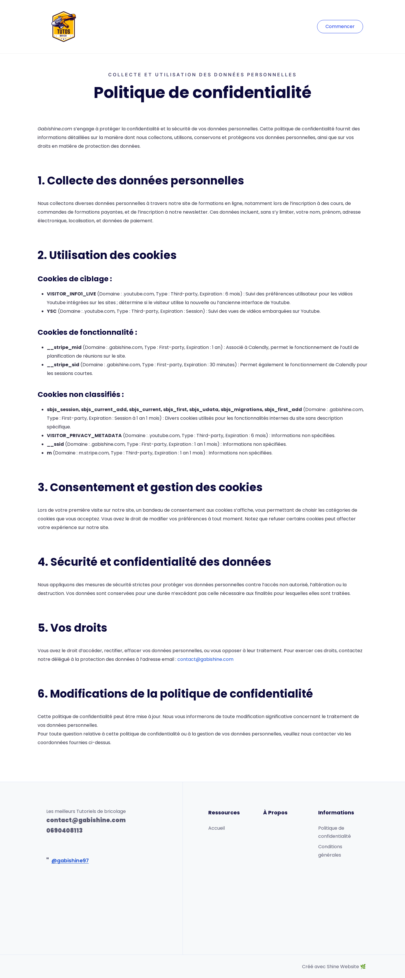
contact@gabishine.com (205, 659)
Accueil (216, 828)
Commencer (340, 26)
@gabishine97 (70, 860)
